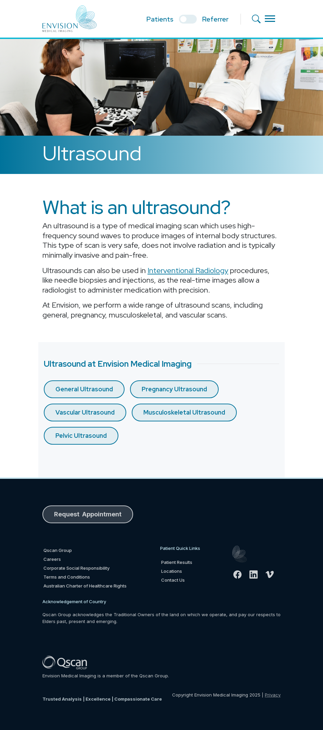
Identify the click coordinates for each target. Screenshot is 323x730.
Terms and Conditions (66, 577)
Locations (171, 571)
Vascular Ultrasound (85, 412)
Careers (52, 559)
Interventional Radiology (187, 270)
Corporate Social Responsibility (76, 568)
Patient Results (176, 562)
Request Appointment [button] (87, 514)
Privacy (273, 695)
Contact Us (173, 580)
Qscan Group (57, 550)
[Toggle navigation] (270, 18)
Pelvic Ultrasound (81, 436)
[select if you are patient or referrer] (188, 19)
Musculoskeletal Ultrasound (184, 412)
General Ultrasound (84, 389)
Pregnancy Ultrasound (174, 389)
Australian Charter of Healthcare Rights (85, 586)
